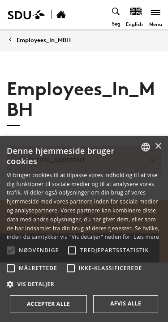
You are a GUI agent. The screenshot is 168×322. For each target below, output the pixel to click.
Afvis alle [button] (125, 303)
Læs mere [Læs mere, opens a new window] (146, 237)
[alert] (84, 229)
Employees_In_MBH (44, 40)
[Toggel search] (116, 14)
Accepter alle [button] (48, 304)
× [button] (158, 146)
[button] (11, 250)
